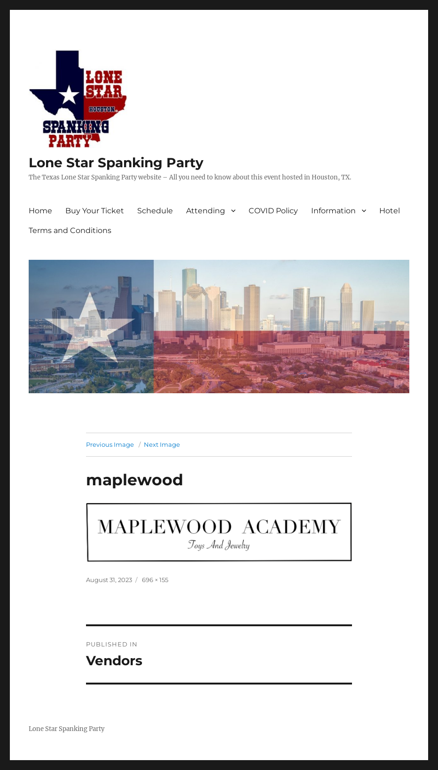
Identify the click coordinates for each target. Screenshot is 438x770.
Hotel (389, 210)
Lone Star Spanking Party (116, 163)
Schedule (155, 210)
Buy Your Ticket (94, 210)
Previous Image (110, 444)
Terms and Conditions (70, 230)
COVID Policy (273, 210)
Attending (205, 210)
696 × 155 (155, 579)
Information (333, 210)
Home (40, 210)
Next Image (162, 444)
